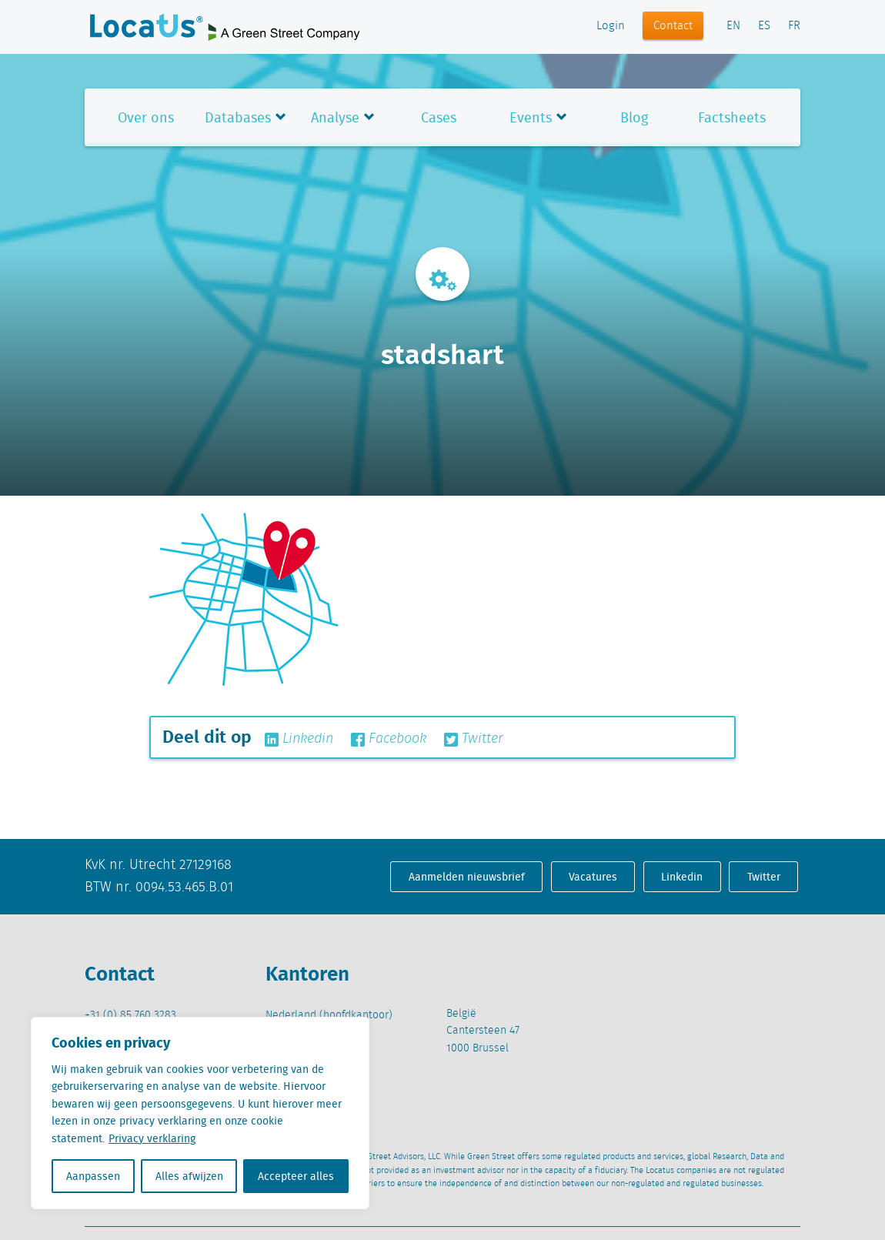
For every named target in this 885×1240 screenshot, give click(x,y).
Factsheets (732, 117)
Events (530, 117)
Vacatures (593, 876)
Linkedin (299, 739)
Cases (438, 117)
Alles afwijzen (189, 1176)
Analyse (335, 117)
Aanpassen (93, 1176)
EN (733, 26)
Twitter (473, 739)
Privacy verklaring (152, 1138)
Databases (238, 117)
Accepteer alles (296, 1176)
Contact (673, 26)
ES (764, 26)
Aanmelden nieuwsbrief (467, 876)
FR (794, 26)
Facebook (388, 739)
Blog (634, 117)
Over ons (146, 117)
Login (610, 26)
